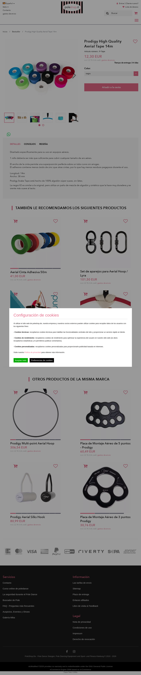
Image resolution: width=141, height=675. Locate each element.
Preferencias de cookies (42, 360)
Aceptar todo (20, 360)
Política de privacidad (32, 352)
